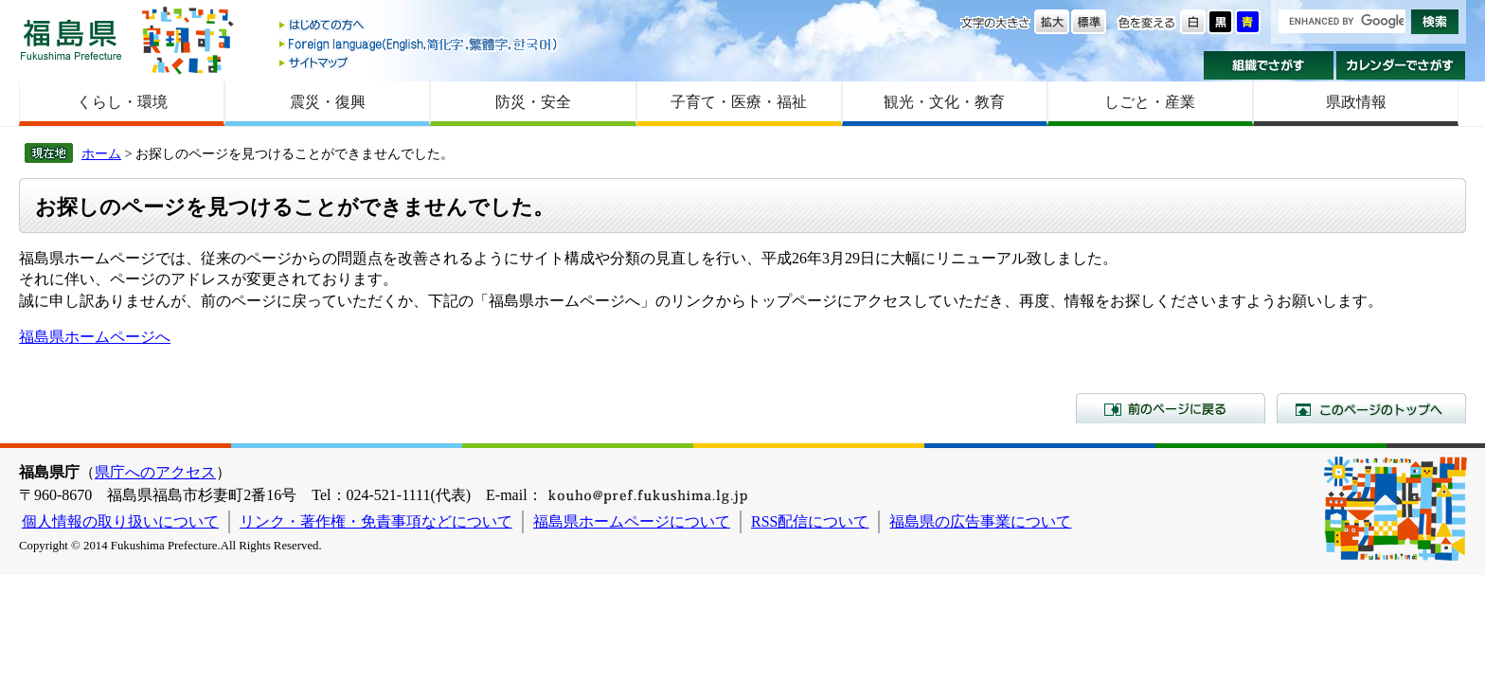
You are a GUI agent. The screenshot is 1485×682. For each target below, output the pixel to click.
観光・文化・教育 (944, 102)
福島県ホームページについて (631, 521)
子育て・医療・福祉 (739, 102)
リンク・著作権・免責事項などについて (376, 521)
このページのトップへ (1371, 408)
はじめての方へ (419, 26)
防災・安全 (533, 102)
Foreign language (419, 44)
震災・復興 (328, 102)
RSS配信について (809, 521)
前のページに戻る (1170, 408)
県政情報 (1356, 102)
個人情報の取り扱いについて (120, 521)
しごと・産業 (1149, 102)
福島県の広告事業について (980, 521)
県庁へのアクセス (155, 472)
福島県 (71, 39)
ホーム (101, 153)
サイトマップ (419, 62)
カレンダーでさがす (1401, 65)
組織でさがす (1268, 65)
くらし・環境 (122, 102)
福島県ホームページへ (94, 337)
